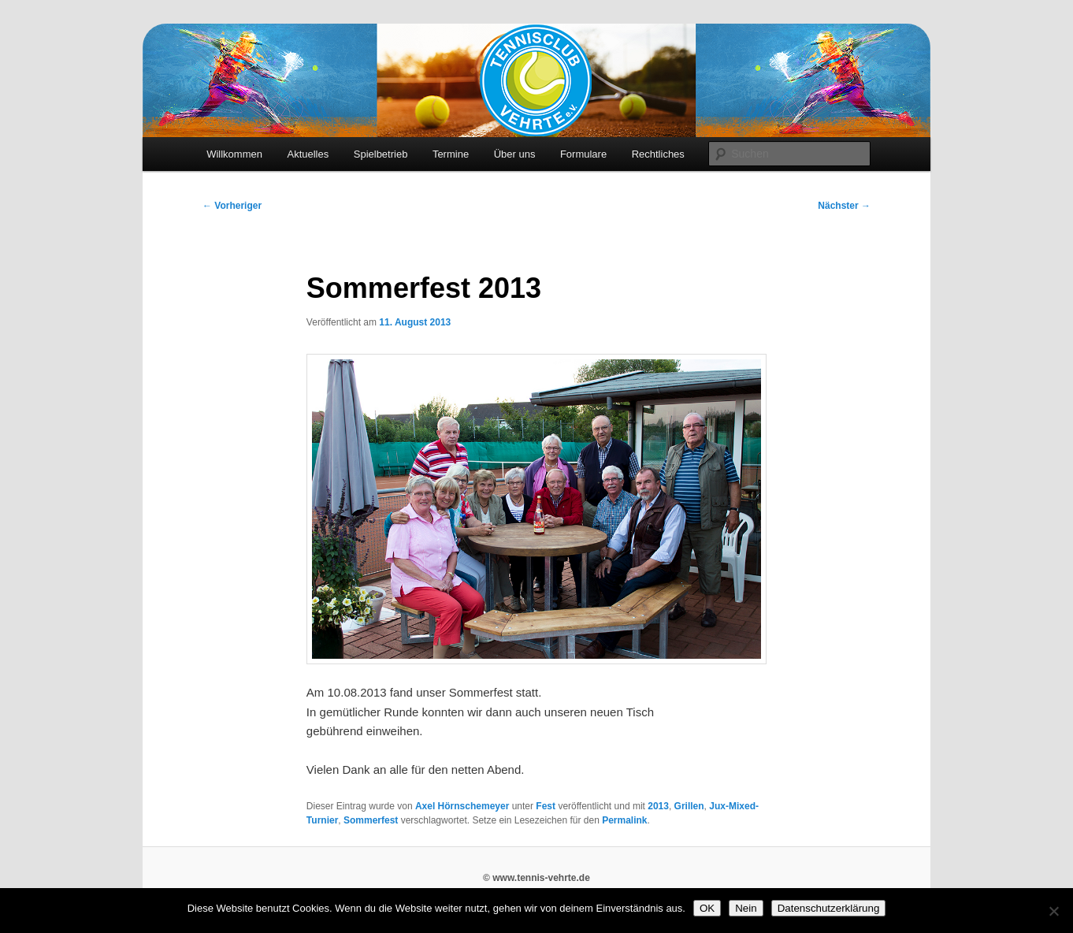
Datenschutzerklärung (829, 908)
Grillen (689, 806)
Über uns (515, 154)
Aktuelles (308, 154)
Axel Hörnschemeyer (462, 806)
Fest (545, 806)
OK (707, 908)
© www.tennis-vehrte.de (536, 877)
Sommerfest (370, 820)
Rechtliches (658, 154)
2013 (658, 806)
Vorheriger (232, 205)
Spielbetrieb (381, 154)
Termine (451, 154)
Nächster (844, 205)
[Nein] (1053, 911)
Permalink (624, 820)
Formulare (583, 154)
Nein (745, 908)
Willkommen (234, 154)
